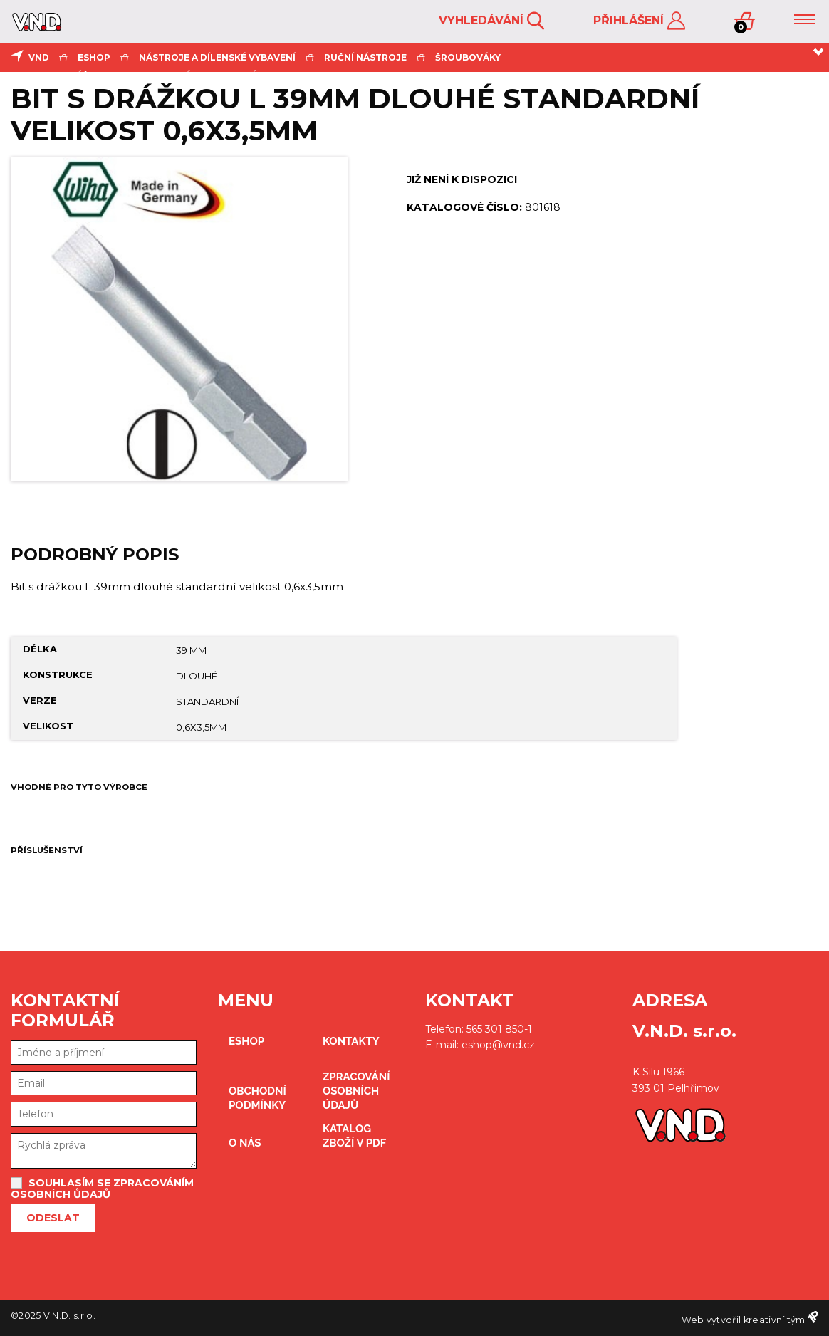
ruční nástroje (365, 57)
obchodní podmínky (257, 1098)
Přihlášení (639, 21)
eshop (94, 57)
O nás (245, 1143)
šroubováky (468, 57)
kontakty (351, 1041)
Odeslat (53, 1217)
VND (38, 57)
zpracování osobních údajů (356, 1091)
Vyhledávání (491, 21)
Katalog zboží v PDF (354, 1135)
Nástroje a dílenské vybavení (217, 57)
